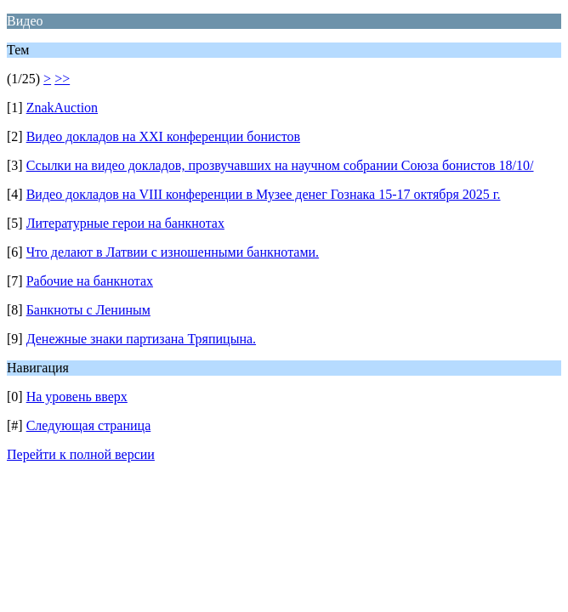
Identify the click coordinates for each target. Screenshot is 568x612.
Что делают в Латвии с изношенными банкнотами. (172, 252)
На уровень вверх (77, 396)
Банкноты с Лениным (88, 310)
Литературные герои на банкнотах (125, 223)
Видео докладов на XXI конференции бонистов (163, 136)
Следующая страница (88, 425)
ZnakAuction (62, 107)
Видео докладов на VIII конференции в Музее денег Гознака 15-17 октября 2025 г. (263, 194)
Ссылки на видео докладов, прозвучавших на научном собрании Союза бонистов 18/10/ (280, 165)
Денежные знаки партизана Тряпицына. (141, 339)
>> (62, 78)
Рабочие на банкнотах (89, 281)
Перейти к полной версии (81, 454)
